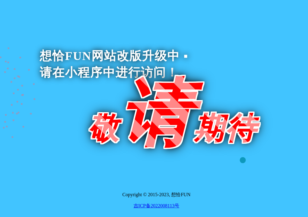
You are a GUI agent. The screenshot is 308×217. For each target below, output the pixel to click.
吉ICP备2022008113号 (156, 205)
